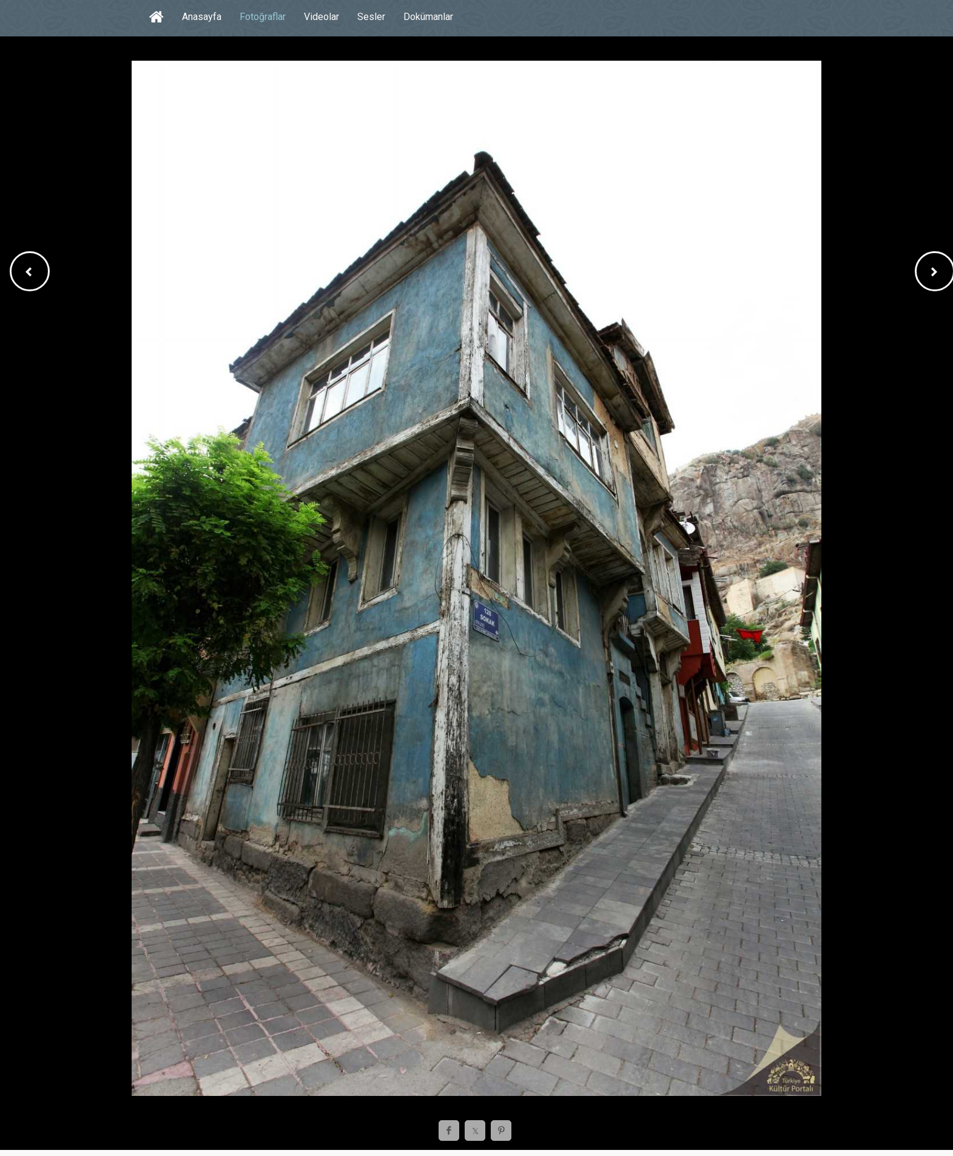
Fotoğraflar (263, 16)
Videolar (321, 16)
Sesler (371, 16)
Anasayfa (201, 16)
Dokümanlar (428, 16)
